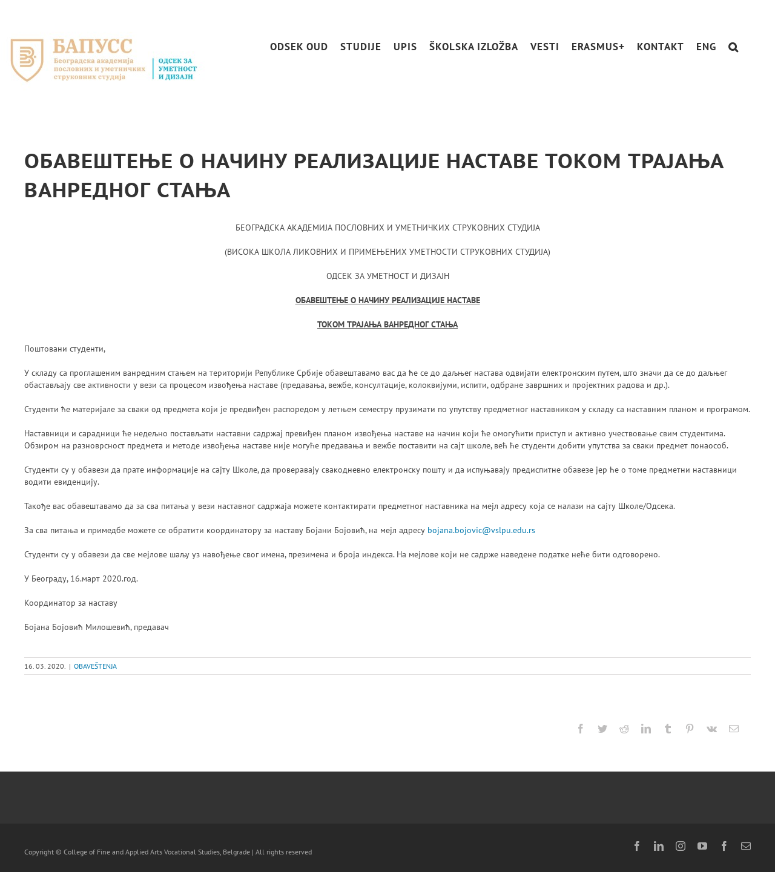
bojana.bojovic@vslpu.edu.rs (481, 530)
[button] (733, 47)
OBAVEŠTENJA (95, 665)
